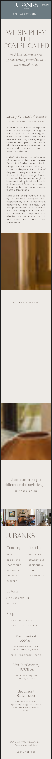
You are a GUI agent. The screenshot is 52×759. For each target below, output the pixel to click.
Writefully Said (31, 745)
